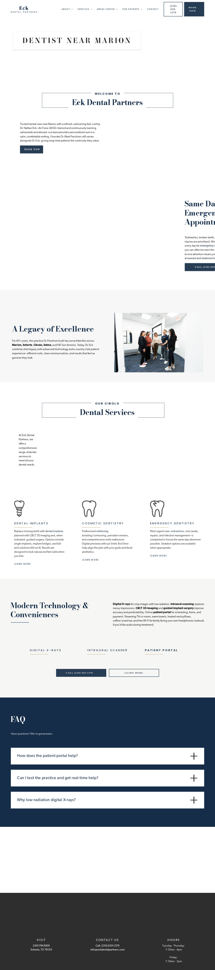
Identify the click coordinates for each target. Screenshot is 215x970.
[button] (66, 10)
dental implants (54, 531)
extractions (177, 531)
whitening (102, 531)
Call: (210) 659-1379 (107, 945)
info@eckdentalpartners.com (107, 949)
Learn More (22, 564)
